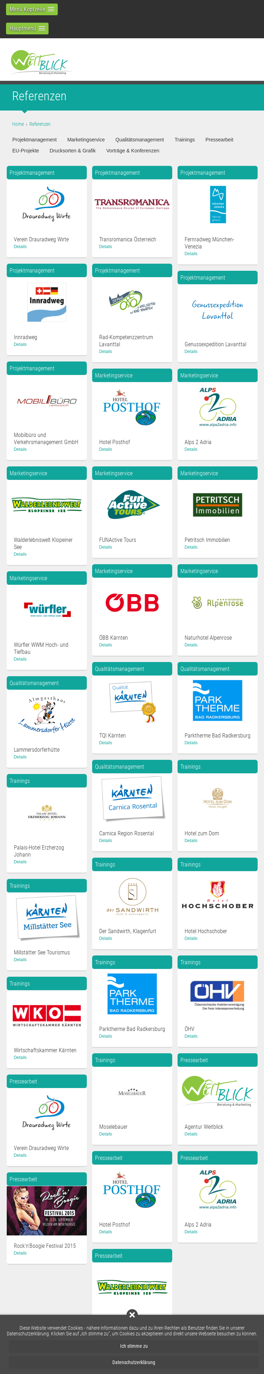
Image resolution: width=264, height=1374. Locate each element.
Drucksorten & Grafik (73, 150)
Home (18, 124)
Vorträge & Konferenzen (132, 150)
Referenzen (40, 124)
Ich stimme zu (134, 1346)
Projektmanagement (34, 139)
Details (20, 246)
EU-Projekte (25, 150)
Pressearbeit (220, 139)
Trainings (185, 139)
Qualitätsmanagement (140, 139)
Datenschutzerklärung (133, 1362)
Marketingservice (86, 139)
